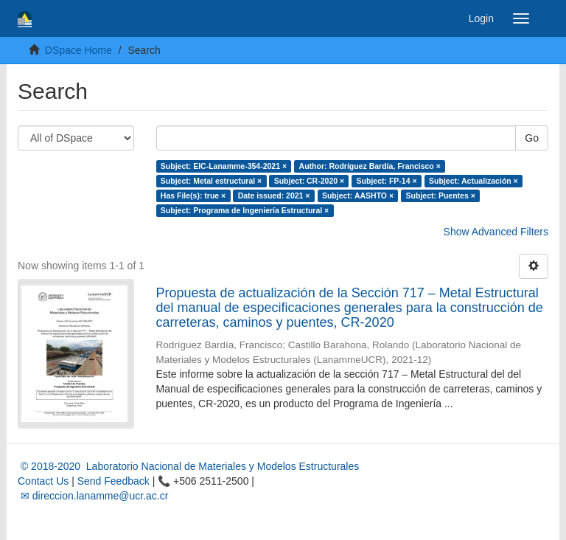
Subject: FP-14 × (387, 180)
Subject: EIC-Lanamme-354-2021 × (224, 166)
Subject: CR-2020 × (309, 180)
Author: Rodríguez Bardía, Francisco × (370, 166)
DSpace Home (78, 50)
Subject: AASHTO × (358, 195)
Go (532, 138)
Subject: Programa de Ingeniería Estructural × (245, 210)
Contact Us (43, 481)
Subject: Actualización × (473, 180)
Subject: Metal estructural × (211, 180)
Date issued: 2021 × (274, 195)
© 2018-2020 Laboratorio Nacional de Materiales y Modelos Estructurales (188, 466)
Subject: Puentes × (440, 195)
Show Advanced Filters (496, 232)
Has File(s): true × (193, 195)
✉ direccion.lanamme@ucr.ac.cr (93, 496)
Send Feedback (113, 481)
